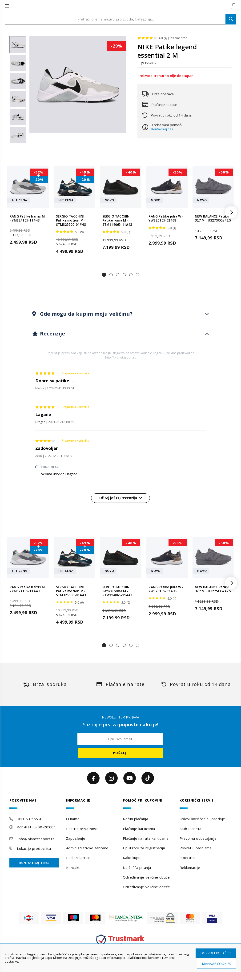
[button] (104, 275)
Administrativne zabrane (87, 848)
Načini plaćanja (135, 818)
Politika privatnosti (82, 828)
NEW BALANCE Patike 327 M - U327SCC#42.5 (213, 218)
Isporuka (187, 857)
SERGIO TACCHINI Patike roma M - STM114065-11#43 (117, 220)
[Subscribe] (120, 753)
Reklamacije (190, 867)
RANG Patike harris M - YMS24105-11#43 (27, 218)
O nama (72, 818)
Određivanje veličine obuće (146, 877)
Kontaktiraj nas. (162, 129)
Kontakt (73, 867)
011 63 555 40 (31, 818)
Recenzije (52, 333)
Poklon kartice (78, 857)
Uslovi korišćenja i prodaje (202, 818)
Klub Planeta (190, 828)
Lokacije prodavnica (34, 848)
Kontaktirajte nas (34, 863)
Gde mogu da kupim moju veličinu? (86, 313)
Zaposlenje (75, 838)
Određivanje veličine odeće (146, 886)
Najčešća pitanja (137, 867)
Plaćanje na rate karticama (146, 838)
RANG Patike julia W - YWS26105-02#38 (166, 218)
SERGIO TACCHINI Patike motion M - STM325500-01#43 (71, 220)
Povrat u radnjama (196, 848)
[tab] (120, 313)
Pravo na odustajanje (198, 838)
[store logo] (115, 6)
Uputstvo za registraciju (144, 848)
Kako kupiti (132, 857)
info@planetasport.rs (36, 838)
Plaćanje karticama (139, 828)
